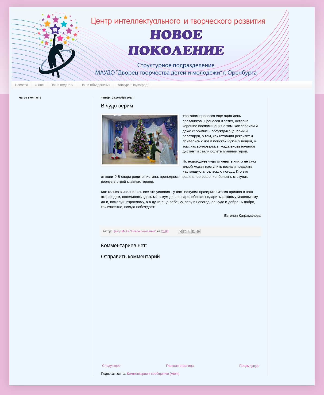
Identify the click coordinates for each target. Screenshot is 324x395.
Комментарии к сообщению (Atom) (153, 374)
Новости (21, 85)
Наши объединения (95, 85)
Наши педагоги (62, 85)
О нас (39, 85)
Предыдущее (249, 366)
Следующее (111, 366)
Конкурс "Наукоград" (133, 85)
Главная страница (180, 366)
